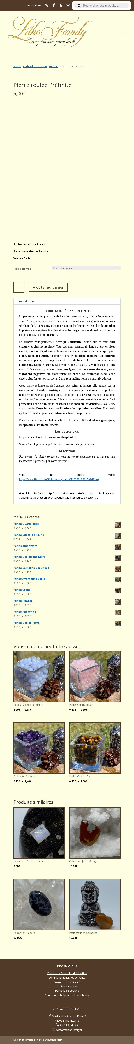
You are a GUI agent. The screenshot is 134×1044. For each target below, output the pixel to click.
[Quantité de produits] (18, 287)
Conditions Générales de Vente (67, 977)
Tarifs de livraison (67, 986)
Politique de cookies (67, 990)
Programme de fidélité (67, 982)
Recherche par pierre (35, 66)
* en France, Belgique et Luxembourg (67, 995)
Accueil (17, 66)
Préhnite (53, 66)
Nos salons (34, 5)
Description (26, 301)
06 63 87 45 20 (68, 1025)
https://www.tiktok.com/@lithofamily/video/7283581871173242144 (59, 479)
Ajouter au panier (48, 287)
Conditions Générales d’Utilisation (67, 973)
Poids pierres (22, 268)
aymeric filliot (54, 1039)
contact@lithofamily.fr (68, 1030)
